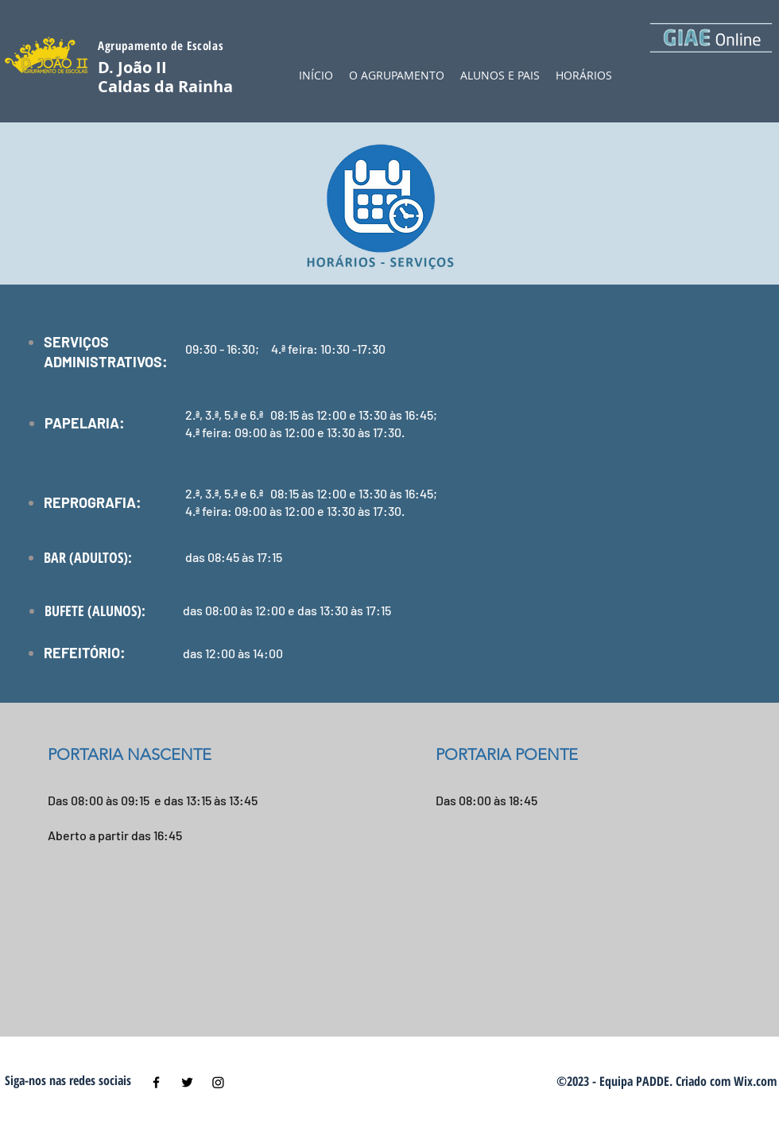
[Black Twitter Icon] (187, 1082)
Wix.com (755, 1081)
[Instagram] (218, 1082)
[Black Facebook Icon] (156, 1082)
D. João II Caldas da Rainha (165, 76)
